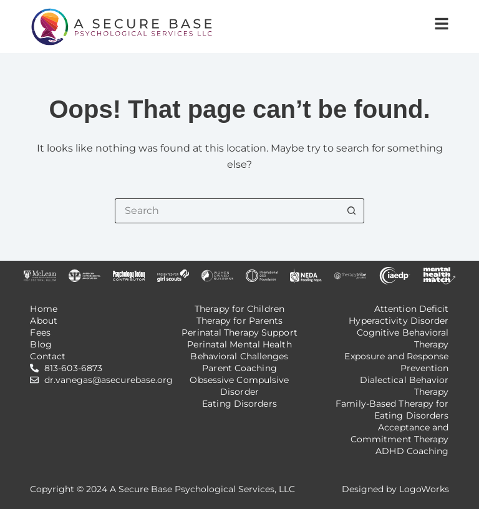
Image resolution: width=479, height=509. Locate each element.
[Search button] (351, 210)
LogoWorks (424, 489)
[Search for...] (227, 210)
